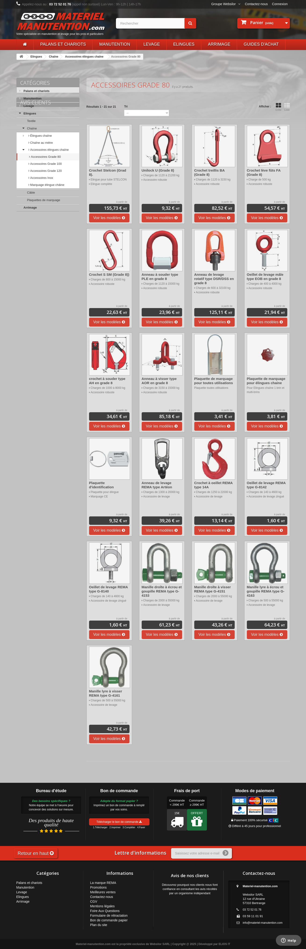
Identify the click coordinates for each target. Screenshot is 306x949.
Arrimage (219, 44)
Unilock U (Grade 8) (158, 170)
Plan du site (98, 925)
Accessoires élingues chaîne (84, 56)
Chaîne (53, 56)
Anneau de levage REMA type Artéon (157, 485)
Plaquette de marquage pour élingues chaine (266, 381)
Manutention (114, 44)
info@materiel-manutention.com (262, 922)
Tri (126, 106)
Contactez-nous (256, 4)
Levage (151, 44)
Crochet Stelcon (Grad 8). (107, 172)
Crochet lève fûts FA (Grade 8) (264, 172)
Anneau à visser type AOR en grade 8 (159, 381)
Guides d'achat (261, 44)
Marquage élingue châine (47, 185)
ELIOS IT (224, 944)
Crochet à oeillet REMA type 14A (213, 485)
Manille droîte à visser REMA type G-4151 (212, 589)
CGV (93, 901)
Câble (31, 192)
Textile (31, 121)
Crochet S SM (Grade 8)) (109, 274)
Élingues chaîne (40, 135)
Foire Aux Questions (105, 911)
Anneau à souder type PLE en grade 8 (160, 276)
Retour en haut (36, 853)
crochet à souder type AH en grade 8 (107, 381)
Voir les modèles (109, 218)
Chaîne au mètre (41, 142)
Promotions (98, 887)
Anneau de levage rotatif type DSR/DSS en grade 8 (214, 278)
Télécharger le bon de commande (119, 822)
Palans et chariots (63, 44)
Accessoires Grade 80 (45, 156)
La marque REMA (103, 883)
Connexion (280, 4)
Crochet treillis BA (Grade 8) (209, 172)
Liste (287, 107)
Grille (278, 107)
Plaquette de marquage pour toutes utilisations (213, 381)
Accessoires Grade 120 (45, 171)
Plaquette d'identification (101, 485)
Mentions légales (102, 906)
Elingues (183, 44)
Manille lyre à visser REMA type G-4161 (105, 693)
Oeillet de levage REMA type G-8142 (266, 485)
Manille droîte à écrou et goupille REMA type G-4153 (162, 591)
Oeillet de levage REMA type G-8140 (108, 589)
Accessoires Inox (41, 178)
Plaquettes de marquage (43, 200)
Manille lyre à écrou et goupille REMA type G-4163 (265, 591)
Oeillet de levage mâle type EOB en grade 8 (265, 276)
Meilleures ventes (103, 892)
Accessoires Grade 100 (45, 164)
